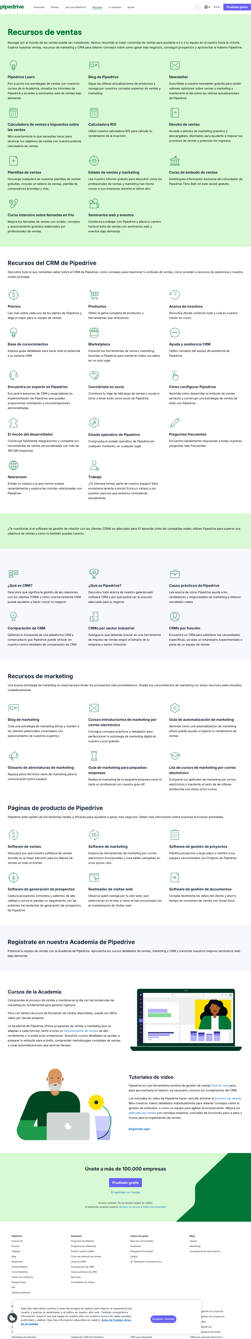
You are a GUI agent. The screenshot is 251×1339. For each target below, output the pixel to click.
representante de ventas (81, 1030)
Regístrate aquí (139, 1129)
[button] (12, 1318)
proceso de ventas (228, 1098)
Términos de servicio (129, 1206)
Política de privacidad (154, 1206)
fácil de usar (220, 1085)
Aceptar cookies (163, 1318)
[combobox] (199, 7)
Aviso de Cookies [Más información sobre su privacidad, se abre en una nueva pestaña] (112, 1320)
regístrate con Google (127, 1192)
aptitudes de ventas (142, 1113)
